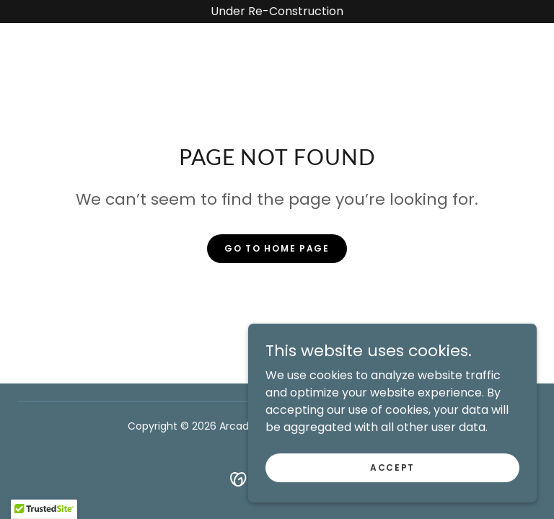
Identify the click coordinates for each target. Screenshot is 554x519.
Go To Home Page (277, 248)
